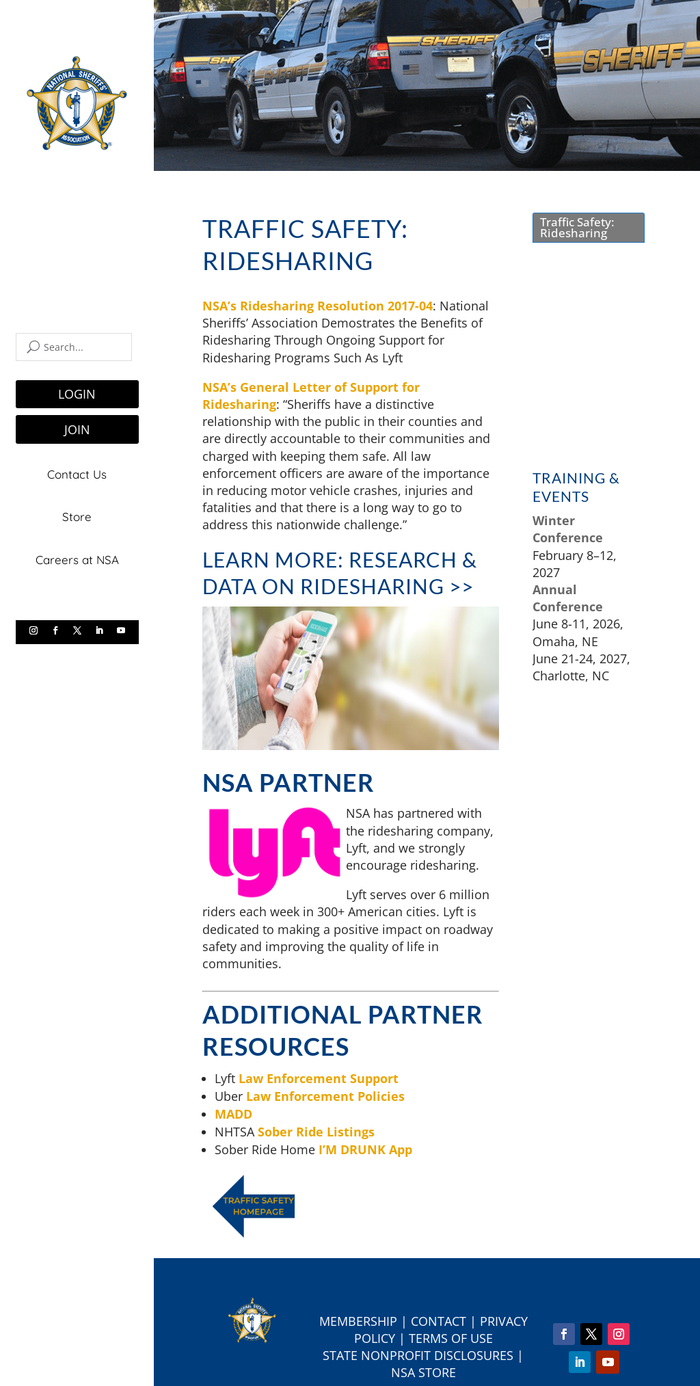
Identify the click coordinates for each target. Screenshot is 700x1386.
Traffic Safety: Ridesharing (577, 227)
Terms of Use (451, 1338)
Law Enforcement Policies (325, 1096)
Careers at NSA (77, 558)
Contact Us (77, 473)
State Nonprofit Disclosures (418, 1355)
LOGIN (77, 394)
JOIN (77, 429)
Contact (438, 1321)
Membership (358, 1321)
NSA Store (423, 1372)
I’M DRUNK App (365, 1149)
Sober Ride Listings (316, 1131)
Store (77, 516)
